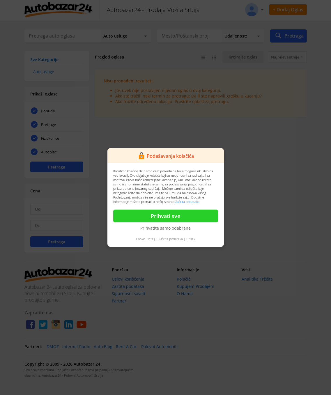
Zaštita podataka (187, 201)
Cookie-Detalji (145, 239)
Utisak (190, 239)
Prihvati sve (165, 215)
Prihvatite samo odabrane (165, 228)
